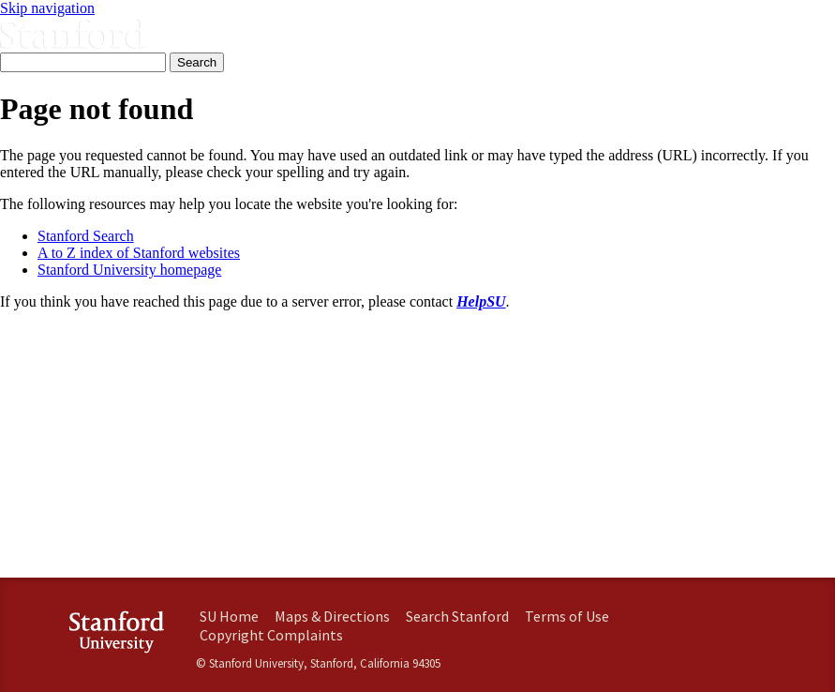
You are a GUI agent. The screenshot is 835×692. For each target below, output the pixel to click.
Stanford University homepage (129, 270)
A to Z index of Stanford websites (138, 253)
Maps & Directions (332, 616)
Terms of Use (567, 616)
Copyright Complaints (271, 634)
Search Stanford (457, 616)
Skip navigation (47, 8)
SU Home (229, 616)
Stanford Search (85, 236)
